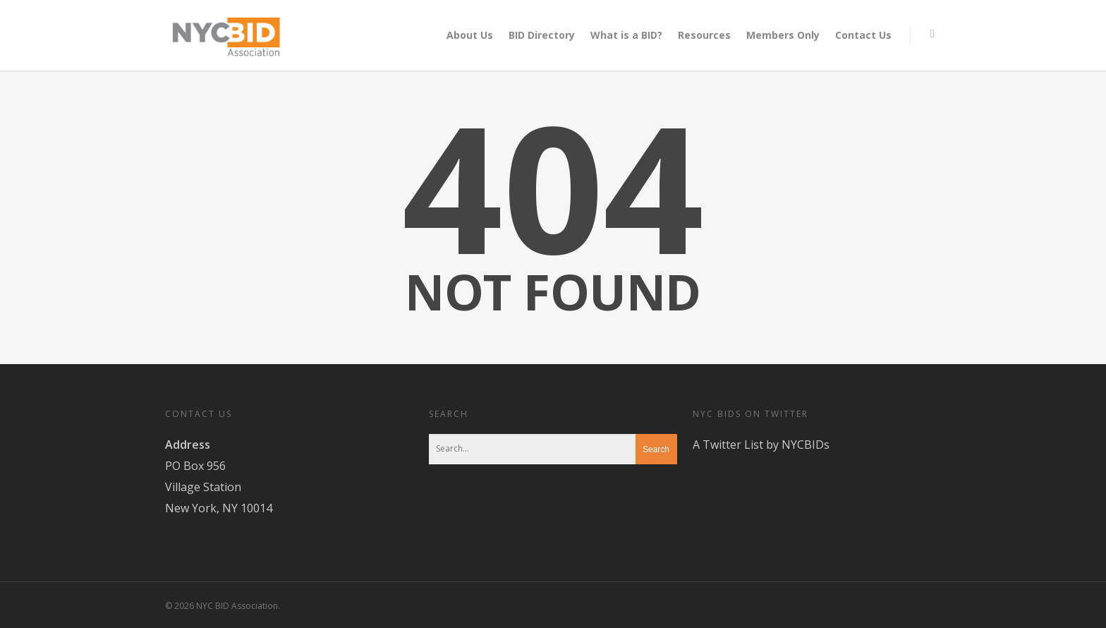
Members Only (783, 35)
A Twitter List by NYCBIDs (761, 444)
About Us (469, 35)
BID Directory (542, 35)
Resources (704, 35)
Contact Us (863, 35)
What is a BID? (626, 35)
